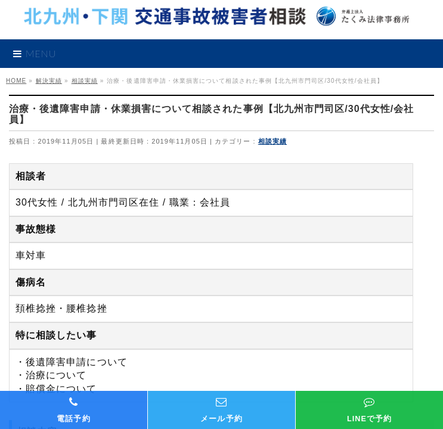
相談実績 (272, 141)
